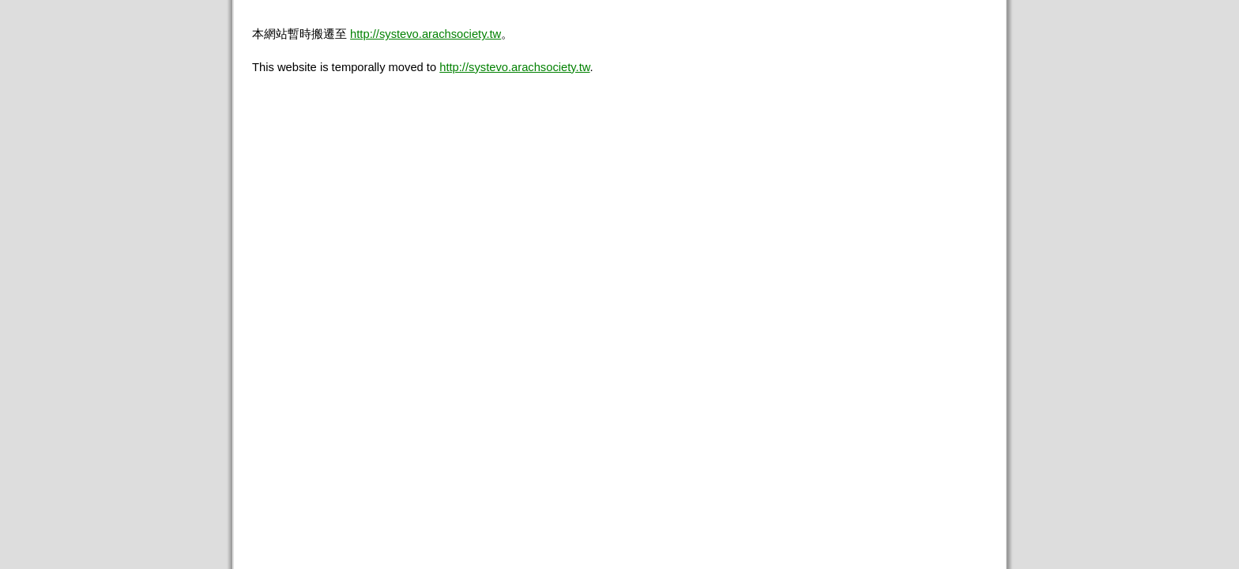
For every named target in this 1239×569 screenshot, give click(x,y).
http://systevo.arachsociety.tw (425, 34)
